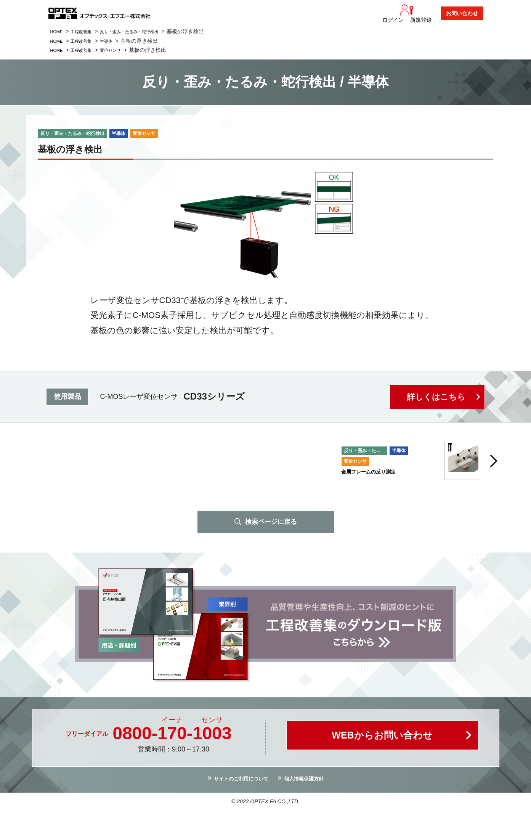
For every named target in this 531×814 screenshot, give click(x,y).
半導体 (117, 41)
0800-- (171, 734)
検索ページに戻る (271, 522)
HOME (58, 31)
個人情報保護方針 (310, 781)
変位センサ (122, 50)
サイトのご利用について (236, 781)
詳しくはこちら (435, 397)
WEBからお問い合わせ (382, 739)
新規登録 (421, 20)
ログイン (393, 20)
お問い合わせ (462, 13)
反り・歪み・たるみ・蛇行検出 (146, 31)
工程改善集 (87, 31)
